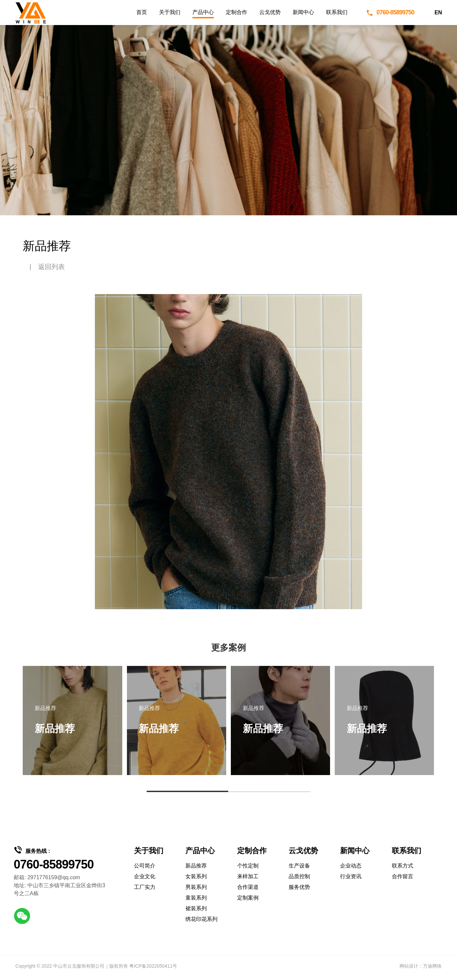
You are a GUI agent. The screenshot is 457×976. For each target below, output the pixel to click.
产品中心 (203, 12)
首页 (141, 12)
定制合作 (236, 12)
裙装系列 (196, 908)
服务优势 (299, 887)
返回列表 (51, 266)
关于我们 (169, 12)
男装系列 (196, 887)
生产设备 (299, 866)
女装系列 (196, 876)
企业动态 (350, 866)
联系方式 (402, 866)
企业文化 (144, 876)
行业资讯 (350, 876)
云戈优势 (270, 12)
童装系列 (196, 898)
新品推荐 (196, 866)
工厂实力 (144, 887)
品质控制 (299, 876)
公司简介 (144, 866)
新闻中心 (303, 12)
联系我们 (336, 12)
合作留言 (402, 876)
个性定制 (248, 866)
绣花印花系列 (201, 919)
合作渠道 (248, 887)
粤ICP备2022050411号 (153, 966)
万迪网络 (432, 966)
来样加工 (248, 876)
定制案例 (248, 898)
